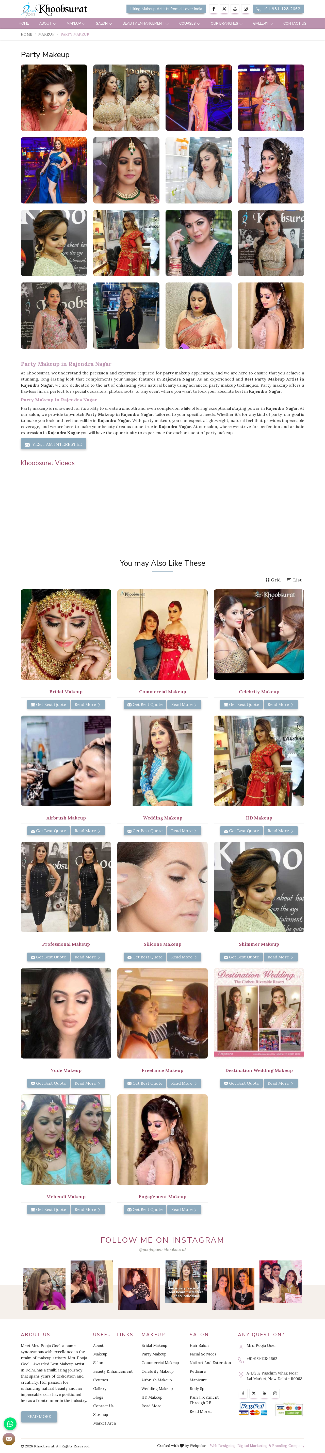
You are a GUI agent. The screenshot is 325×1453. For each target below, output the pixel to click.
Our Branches (227, 23)
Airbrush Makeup (66, 818)
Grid (273, 580)
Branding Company (288, 1445)
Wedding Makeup (162, 818)
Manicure (198, 1380)
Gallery (263, 23)
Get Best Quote (48, 704)
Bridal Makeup (66, 691)
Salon (104, 23)
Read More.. (152, 1405)
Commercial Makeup (162, 691)
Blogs (98, 1397)
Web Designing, (223, 1445)
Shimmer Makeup (259, 944)
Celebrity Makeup (259, 691)
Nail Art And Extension (210, 1362)
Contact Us (294, 23)
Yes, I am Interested (54, 444)
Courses (190, 23)
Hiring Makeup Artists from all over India (166, 9)
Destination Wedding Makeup (259, 1070)
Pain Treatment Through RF (204, 1400)
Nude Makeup (66, 1070)
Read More (88, 704)
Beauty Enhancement (146, 23)
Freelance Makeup (162, 1070)
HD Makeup (259, 818)
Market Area (104, 1423)
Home (24, 23)
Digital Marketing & (254, 1445)
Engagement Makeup (162, 1196)
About (48, 23)
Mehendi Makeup (66, 1196)
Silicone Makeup (162, 944)
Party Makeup (154, 1354)
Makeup (76, 23)
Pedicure (198, 1371)
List (294, 580)
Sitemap (100, 1414)
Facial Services (203, 1354)
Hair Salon (199, 1345)
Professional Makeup (66, 944)
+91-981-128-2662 (278, 9)
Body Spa (198, 1388)
